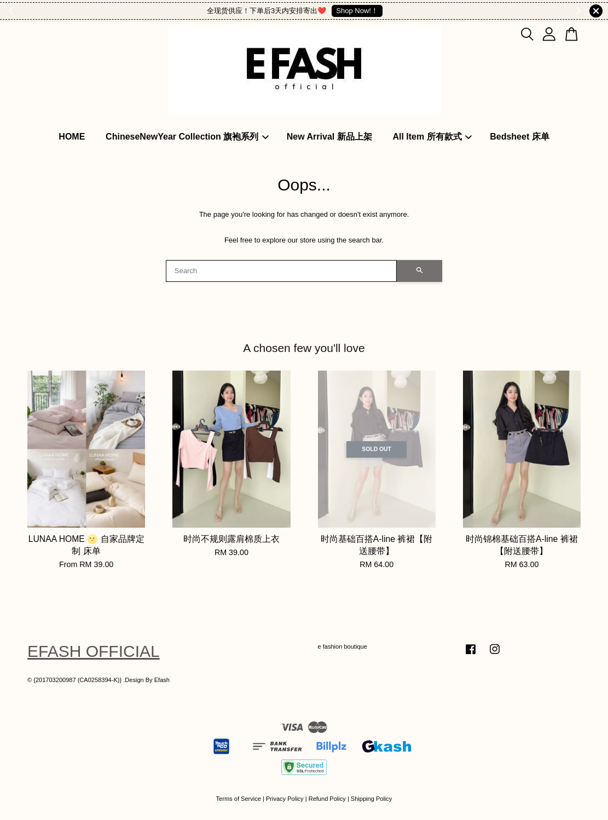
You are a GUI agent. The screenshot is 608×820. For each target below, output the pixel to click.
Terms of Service (238, 798)
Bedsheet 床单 (519, 136)
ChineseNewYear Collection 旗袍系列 (187, 136)
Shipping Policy (371, 798)
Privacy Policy (285, 798)
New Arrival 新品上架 (329, 136)
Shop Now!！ (357, 11)
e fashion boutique (342, 646)
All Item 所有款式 (432, 136)
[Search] (281, 271)
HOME (72, 136)
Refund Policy (327, 798)
